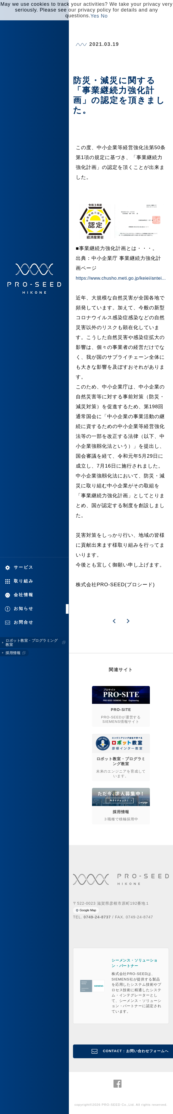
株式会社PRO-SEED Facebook (117, 1083)
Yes (94, 16)
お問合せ (24, 622)
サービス (24, 567)
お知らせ (24, 608)
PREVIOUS (114, 621)
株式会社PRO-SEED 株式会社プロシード (34, 278)
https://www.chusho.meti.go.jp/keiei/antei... (121, 278)
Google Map (88, 910)
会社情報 (24, 594)
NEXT (128, 621)
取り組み (24, 581)
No (104, 16)
